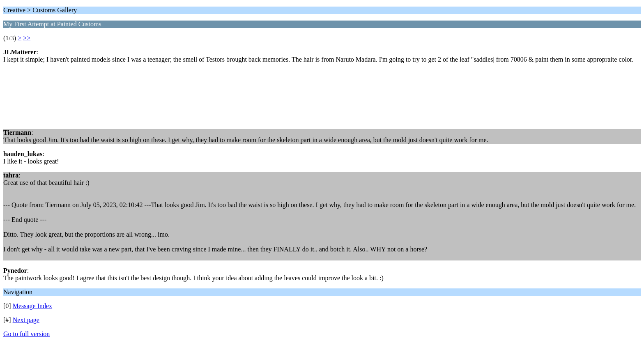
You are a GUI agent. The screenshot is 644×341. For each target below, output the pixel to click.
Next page (26, 319)
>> (26, 38)
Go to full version (26, 333)
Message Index (32, 305)
